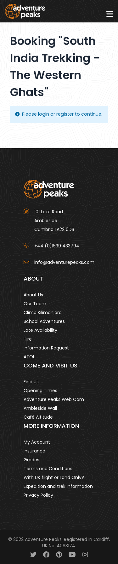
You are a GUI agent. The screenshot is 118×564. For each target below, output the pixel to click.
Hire (28, 339)
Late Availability (40, 330)
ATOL (29, 357)
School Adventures (44, 321)
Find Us (31, 382)
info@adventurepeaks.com (64, 262)
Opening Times (40, 390)
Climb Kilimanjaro (43, 312)
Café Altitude (38, 417)
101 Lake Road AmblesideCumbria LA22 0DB (54, 221)
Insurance (34, 451)
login (43, 114)
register (65, 114)
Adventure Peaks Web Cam (54, 399)
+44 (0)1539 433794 (56, 246)
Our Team (35, 303)
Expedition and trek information (58, 486)
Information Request (46, 348)
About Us (33, 295)
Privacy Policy (38, 495)
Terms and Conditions (48, 468)
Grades (31, 460)
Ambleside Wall (40, 408)
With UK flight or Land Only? (54, 477)
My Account (37, 442)
